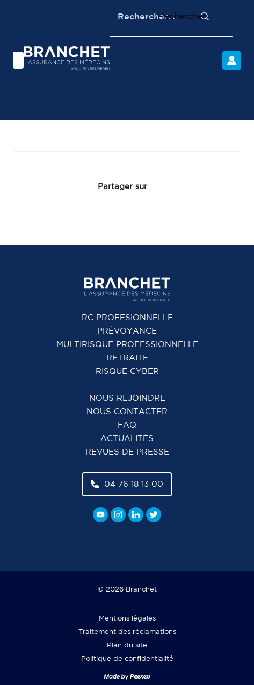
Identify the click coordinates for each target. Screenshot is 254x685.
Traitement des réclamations (127, 632)
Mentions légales (127, 619)
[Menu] (18, 60)
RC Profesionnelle (127, 317)
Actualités (127, 438)
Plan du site (127, 645)
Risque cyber (127, 371)
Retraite (127, 358)
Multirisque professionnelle (127, 344)
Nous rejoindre (127, 398)
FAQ (127, 425)
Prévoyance (127, 331)
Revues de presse (127, 452)
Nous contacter (127, 411)
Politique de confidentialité (127, 659)
